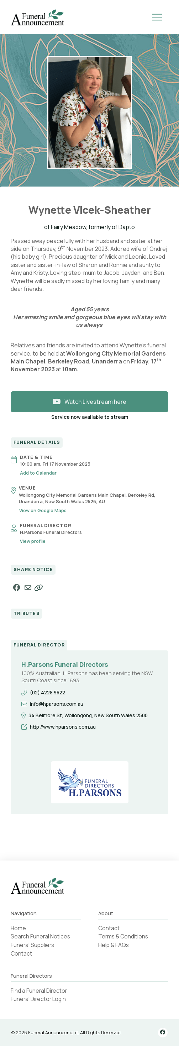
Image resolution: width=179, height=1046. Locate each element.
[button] (157, 17)
